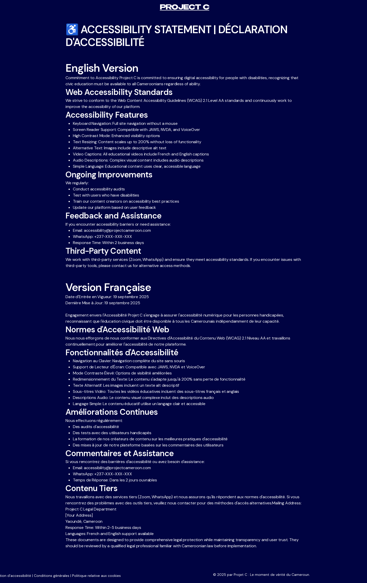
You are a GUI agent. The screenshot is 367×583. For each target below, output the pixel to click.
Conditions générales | (52, 575)
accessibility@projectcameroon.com (117, 230)
